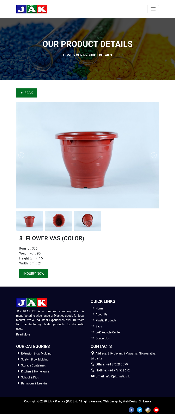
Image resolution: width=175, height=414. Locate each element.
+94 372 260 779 (117, 364)
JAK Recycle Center (108, 332)
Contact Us (103, 338)
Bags (99, 326)
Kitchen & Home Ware (35, 371)
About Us (101, 314)
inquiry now (33, 274)
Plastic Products (106, 320)
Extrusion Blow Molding (36, 353)
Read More (23, 334)
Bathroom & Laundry (34, 383)
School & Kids (30, 377)
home (67, 55)
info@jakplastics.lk (117, 376)
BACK (26, 93)
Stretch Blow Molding (35, 359)
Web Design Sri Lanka (137, 401)
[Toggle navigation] (153, 9)
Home (99, 308)
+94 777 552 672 (119, 370)
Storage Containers (33, 365)
